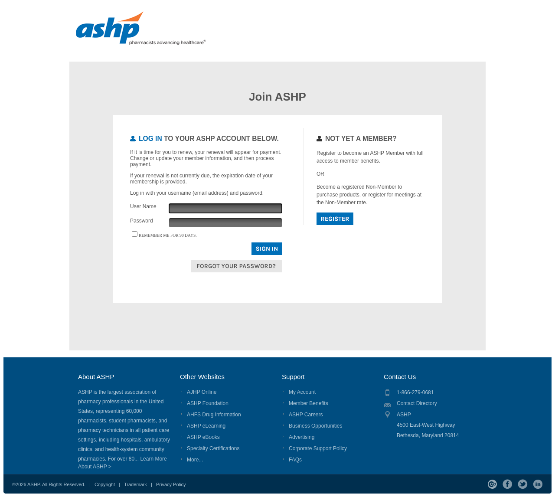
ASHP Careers (306, 415)
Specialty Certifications (213, 448)
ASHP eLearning (206, 426)
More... (195, 460)
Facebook (508, 484)
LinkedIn (538, 484)
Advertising (301, 437)
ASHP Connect (492, 484)
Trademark (135, 484)
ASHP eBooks (203, 437)
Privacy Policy (171, 484)
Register (335, 219)
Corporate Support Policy (318, 448)
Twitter (523, 484)
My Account (302, 392)
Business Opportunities (315, 426)
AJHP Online (201, 392)
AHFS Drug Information (214, 415)
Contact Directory (417, 403)
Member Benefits (308, 403)
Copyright (105, 484)
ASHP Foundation (208, 403)
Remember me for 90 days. (168, 235)
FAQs (295, 460)
